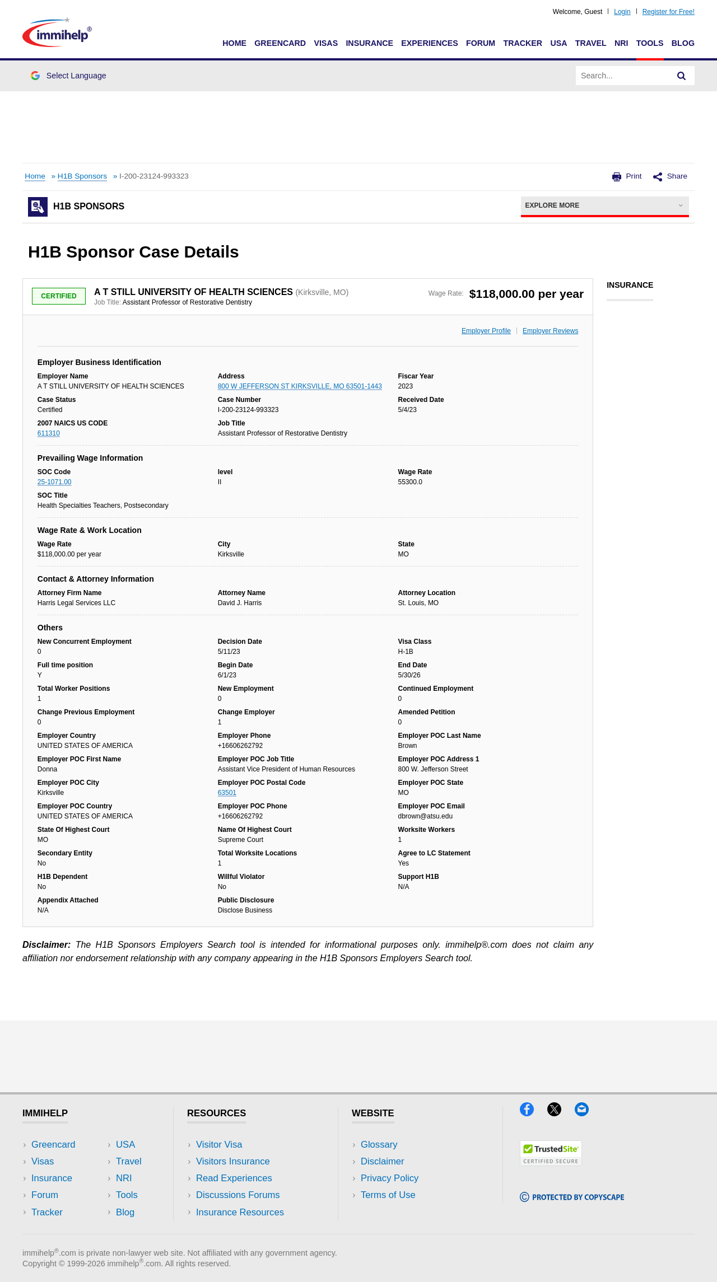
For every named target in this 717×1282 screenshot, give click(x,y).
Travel (591, 43)
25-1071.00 (55, 482)
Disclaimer (382, 1161)
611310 (49, 433)
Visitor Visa (219, 1144)
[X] (561, 1113)
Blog (683, 43)
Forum (480, 43)
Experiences (429, 43)
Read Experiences (234, 1178)
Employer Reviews (550, 331)
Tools (650, 43)
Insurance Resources (240, 1212)
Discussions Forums (238, 1195)
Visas (326, 43)
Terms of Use (388, 1195)
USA (558, 43)
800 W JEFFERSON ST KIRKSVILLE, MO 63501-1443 (300, 386)
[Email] (587, 1113)
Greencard (280, 43)
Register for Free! (668, 12)
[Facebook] (533, 1113)
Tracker (522, 43)
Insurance (369, 43)
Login (622, 12)
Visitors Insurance (233, 1161)
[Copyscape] (572, 1198)
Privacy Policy (389, 1178)
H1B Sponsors (82, 176)
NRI (621, 43)
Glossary (379, 1144)
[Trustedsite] (551, 1162)
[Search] (681, 75)
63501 (227, 793)
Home (234, 43)
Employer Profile (486, 331)
